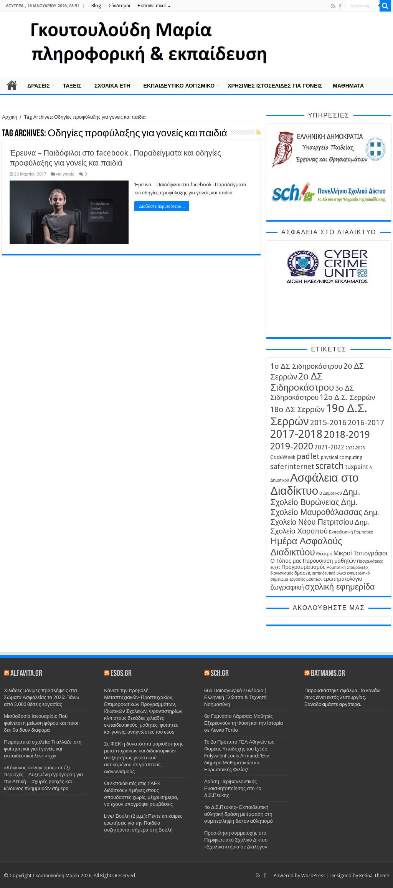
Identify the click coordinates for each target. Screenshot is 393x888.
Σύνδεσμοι (119, 5)
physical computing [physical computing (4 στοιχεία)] (341, 457)
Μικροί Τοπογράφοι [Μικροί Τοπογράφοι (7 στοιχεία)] (360, 553)
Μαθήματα (348, 86)
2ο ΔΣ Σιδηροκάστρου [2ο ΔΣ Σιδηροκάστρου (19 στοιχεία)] (302, 382)
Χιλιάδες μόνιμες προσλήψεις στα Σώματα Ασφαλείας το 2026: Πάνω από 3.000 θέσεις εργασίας (41, 697)
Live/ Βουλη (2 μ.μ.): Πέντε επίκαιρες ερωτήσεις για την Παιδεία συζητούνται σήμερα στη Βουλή (143, 823)
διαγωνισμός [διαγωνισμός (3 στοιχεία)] (281, 573)
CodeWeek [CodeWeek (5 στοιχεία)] (283, 457)
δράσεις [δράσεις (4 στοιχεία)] (302, 573)
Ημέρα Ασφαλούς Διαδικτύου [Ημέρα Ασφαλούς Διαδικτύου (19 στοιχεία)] (306, 546)
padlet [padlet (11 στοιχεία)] (308, 456)
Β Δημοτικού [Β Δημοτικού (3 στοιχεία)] (330, 493)
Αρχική (12, 85)
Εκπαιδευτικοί (152, 5)
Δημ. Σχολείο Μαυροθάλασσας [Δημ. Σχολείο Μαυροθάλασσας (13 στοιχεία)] (316, 507)
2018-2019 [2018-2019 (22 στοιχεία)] (347, 434)
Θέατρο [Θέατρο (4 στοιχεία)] (324, 554)
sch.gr (220, 673)
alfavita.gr (26, 673)
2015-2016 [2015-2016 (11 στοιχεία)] (328, 422)
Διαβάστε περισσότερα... (162, 206)
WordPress (313, 875)
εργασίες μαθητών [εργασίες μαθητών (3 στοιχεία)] (305, 579)
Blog (96, 5)
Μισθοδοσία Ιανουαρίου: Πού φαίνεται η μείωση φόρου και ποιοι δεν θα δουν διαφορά (41, 723)
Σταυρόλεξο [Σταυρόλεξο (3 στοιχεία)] (357, 567)
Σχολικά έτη (112, 86)
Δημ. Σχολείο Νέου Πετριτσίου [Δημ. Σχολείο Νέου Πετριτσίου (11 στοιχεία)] (324, 517)
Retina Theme (374, 875)
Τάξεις (72, 86)
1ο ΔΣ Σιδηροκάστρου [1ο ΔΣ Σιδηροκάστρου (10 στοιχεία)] (306, 366)
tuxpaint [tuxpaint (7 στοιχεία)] (356, 467)
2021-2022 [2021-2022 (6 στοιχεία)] (329, 447)
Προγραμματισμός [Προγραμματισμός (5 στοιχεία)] (303, 567)
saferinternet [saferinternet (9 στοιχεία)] (292, 466)
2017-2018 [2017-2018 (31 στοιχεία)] (296, 434)
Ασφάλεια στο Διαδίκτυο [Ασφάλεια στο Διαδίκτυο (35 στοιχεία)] (314, 484)
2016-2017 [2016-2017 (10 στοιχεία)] (366, 422)
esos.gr (121, 673)
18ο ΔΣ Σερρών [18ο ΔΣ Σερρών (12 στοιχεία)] (297, 409)
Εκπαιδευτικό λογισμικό (179, 86)
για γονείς (65, 174)
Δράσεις (38, 86)
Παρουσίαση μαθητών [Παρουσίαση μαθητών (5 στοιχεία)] (329, 561)
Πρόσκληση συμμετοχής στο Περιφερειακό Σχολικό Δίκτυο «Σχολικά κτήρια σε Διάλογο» (236, 840)
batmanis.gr (328, 673)
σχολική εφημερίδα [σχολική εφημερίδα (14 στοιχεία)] (340, 586)
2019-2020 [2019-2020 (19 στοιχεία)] (291, 446)
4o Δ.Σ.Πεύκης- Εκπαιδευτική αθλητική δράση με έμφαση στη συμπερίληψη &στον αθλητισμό (238, 814)
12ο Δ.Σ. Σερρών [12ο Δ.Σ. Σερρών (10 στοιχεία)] (347, 397)
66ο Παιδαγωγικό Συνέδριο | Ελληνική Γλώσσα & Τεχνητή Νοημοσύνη (235, 697)
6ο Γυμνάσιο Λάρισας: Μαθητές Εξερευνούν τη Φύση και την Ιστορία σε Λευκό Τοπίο (243, 723)
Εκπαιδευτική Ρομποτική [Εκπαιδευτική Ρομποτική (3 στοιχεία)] (351, 532)
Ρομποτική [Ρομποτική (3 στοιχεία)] (336, 567)
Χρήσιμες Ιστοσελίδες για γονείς (275, 86)
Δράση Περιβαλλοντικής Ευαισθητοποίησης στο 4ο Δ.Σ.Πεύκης (232, 788)
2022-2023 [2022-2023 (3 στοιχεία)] (355, 448)
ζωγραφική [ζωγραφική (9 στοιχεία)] (287, 587)
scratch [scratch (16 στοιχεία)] (329, 466)
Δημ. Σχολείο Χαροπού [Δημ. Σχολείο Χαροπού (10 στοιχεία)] (320, 526)
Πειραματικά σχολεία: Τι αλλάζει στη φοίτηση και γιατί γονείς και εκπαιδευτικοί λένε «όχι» (42, 749)
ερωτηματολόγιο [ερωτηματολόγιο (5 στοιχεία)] (343, 579)
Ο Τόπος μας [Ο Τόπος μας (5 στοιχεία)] (285, 561)
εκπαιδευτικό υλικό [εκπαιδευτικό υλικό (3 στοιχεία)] (329, 573)
